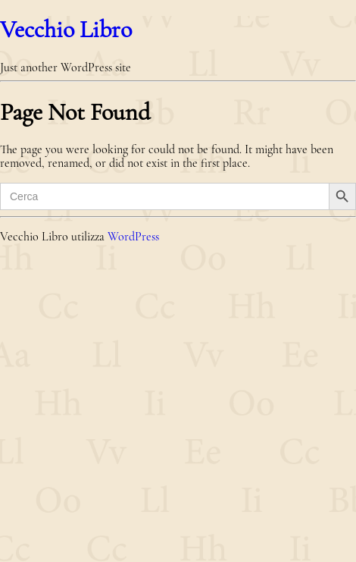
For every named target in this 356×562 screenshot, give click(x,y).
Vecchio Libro (66, 29)
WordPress (133, 236)
